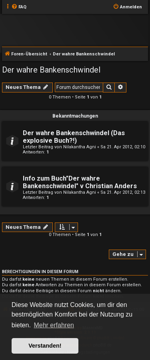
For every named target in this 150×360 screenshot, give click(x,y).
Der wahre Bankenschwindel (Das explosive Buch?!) (74, 136)
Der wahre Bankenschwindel (51, 70)
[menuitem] (18, 7)
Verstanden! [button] (44, 345)
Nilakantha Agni (79, 147)
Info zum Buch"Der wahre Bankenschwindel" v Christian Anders (80, 182)
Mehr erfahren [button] (54, 325)
